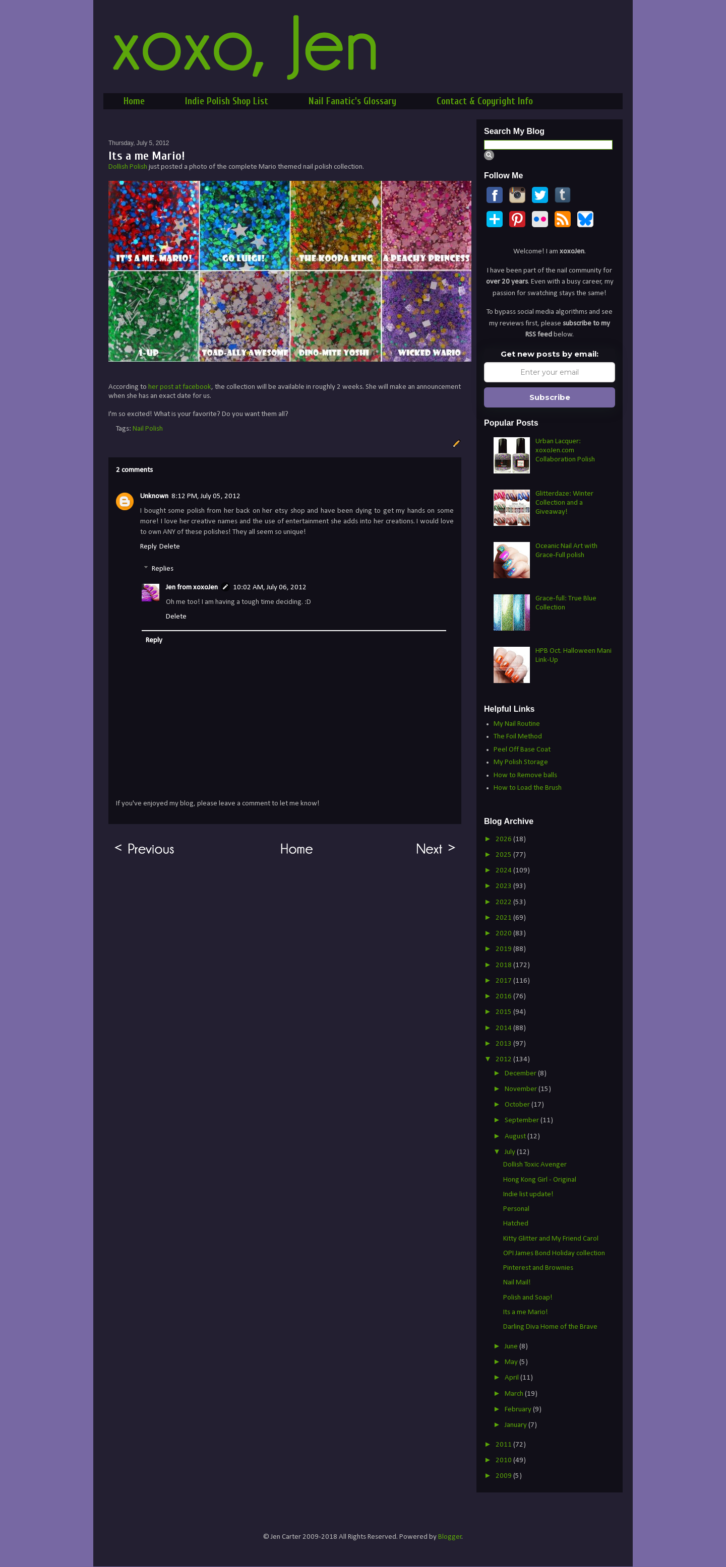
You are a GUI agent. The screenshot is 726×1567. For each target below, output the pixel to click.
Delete (169, 547)
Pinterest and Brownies (538, 1268)
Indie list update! (528, 1194)
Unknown (154, 496)
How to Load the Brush (528, 788)
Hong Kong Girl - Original (539, 1180)
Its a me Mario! (525, 1312)
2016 (504, 996)
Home (134, 101)
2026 (504, 839)
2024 (504, 870)
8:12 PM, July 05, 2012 (205, 496)
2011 (504, 1445)
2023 (504, 886)
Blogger (450, 1537)
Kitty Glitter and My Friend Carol (550, 1239)
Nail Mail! (517, 1282)
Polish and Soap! (528, 1298)
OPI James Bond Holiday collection (554, 1253)
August (516, 1136)
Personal (516, 1209)
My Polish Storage (521, 762)
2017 (504, 981)
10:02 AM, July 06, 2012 (270, 587)
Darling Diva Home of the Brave (550, 1327)
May (512, 1362)
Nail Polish (148, 429)
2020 (504, 933)
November (521, 1089)
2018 (504, 965)
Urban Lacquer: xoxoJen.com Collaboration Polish (565, 450)
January (516, 1425)
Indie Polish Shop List (226, 101)
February (519, 1409)
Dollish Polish (127, 167)
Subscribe (549, 397)
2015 (504, 1012)
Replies (162, 569)
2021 (504, 918)
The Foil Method (518, 736)
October (518, 1105)
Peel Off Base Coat (522, 750)
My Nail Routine (517, 724)
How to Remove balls (525, 775)
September (522, 1120)
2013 (504, 1044)
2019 (504, 949)
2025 (504, 855)
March (515, 1394)
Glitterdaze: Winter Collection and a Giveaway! (564, 503)
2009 (504, 1476)
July (511, 1152)
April (512, 1378)
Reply (148, 547)
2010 (504, 1460)
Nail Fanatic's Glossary (352, 101)
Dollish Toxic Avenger (535, 1165)
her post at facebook (179, 387)
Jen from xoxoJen (192, 587)
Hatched (515, 1224)
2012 (504, 1059)
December (521, 1073)
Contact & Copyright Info (485, 101)
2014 (504, 1028)
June (512, 1346)
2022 (504, 902)
